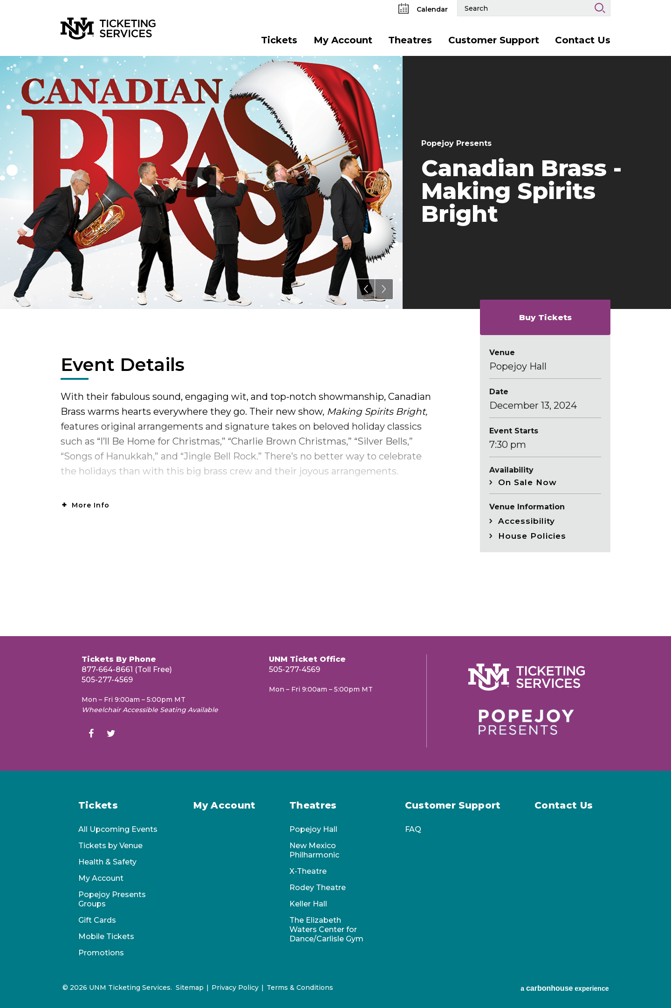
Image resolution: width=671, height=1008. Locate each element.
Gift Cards (97, 920)
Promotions (101, 952)
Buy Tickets (545, 317)
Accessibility (526, 521)
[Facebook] (91, 734)
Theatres (410, 40)
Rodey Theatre (317, 887)
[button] (365, 289)
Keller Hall (308, 903)
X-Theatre (308, 871)
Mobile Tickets (106, 936)
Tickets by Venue (110, 845)
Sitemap (190, 987)
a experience (564, 988)
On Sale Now (527, 482)
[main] (335, 346)
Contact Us (582, 40)
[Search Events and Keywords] (523, 8)
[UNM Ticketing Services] (119, 13)
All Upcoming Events (117, 829)
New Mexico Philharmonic (314, 850)
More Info (91, 505)
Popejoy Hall (313, 829)
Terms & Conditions (300, 987)
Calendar (423, 9)
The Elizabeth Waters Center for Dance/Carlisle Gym (326, 929)
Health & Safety (107, 861)
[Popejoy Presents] (526, 722)
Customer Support (493, 40)
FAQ (413, 829)
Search (599, 8)
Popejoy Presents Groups (112, 899)
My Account (343, 40)
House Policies (532, 536)
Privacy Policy (235, 987)
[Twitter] (111, 734)
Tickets (279, 40)
